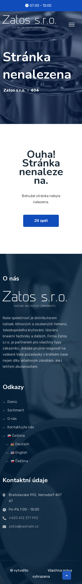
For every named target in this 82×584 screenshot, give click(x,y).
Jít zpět (41, 221)
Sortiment (15, 410)
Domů (12, 402)
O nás (12, 419)
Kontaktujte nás (20, 427)
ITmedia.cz (38, 570)
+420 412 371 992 (23, 518)
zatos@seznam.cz (24, 526)
